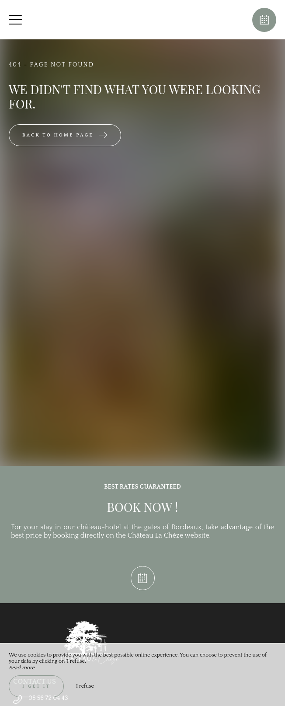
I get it (36, 686)
